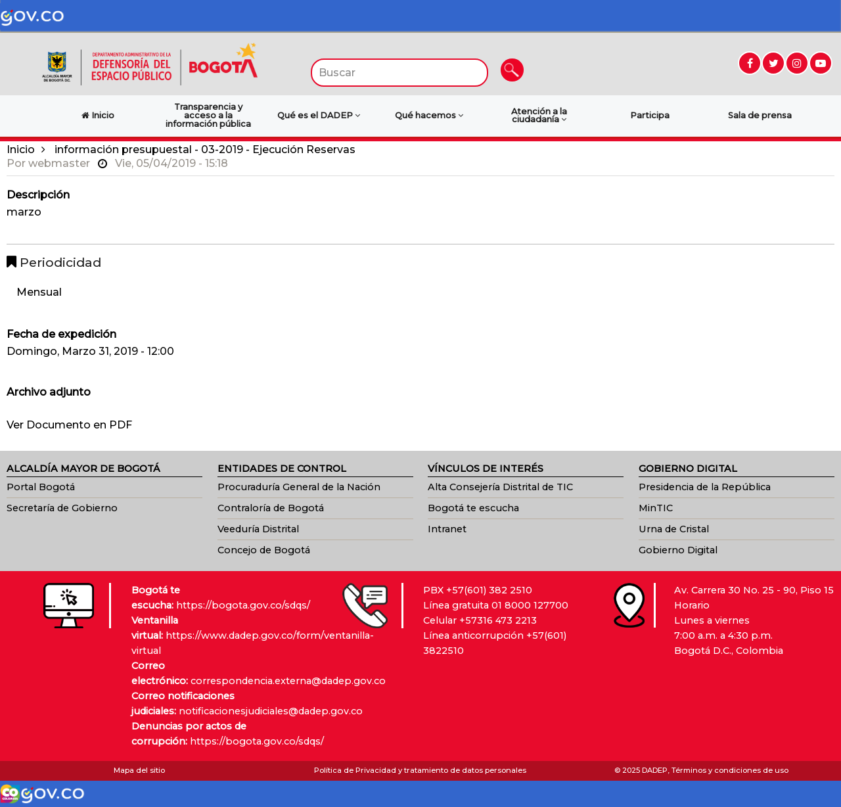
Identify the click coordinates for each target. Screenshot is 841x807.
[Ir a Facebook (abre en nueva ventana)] (749, 63)
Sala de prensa (760, 115)
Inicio (21, 149)
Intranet (447, 529)
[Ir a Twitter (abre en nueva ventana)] (773, 63)
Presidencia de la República (705, 487)
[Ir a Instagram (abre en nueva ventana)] (797, 63)
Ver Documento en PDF (69, 425)
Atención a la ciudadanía (539, 115)
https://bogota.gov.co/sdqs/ (243, 605)
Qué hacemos (429, 115)
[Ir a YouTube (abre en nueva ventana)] (820, 63)
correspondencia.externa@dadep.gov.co (288, 681)
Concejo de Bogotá (263, 550)
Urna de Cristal (674, 529)
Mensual (39, 292)
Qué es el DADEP (318, 115)
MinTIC (656, 508)
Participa (650, 115)
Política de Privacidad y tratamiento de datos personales (420, 770)
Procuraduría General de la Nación (298, 487)
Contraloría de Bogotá (270, 508)
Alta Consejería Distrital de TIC (500, 487)
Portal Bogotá (41, 487)
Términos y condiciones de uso (729, 770)
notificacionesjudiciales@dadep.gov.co (271, 711)
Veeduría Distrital (258, 529)
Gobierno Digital (678, 550)
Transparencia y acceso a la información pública (208, 115)
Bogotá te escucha (473, 508)
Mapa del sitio (139, 770)
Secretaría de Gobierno (62, 508)
